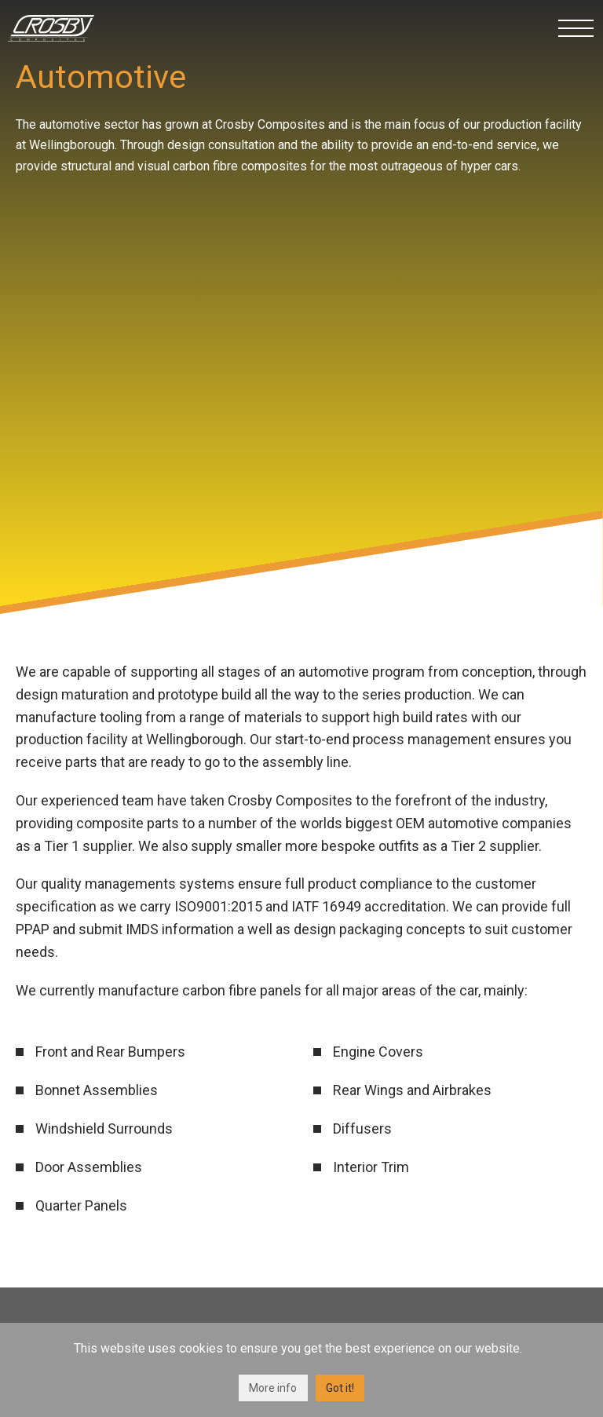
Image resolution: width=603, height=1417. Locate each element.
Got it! (340, 1388)
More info (273, 1388)
